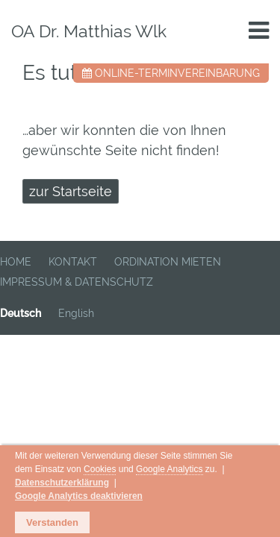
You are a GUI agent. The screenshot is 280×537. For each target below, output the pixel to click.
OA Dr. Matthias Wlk (89, 31)
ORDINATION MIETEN (167, 262)
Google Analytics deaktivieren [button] (95, 497)
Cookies (174, 472)
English (76, 313)
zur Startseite (70, 191)
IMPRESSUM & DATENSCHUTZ (76, 282)
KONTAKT (73, 262)
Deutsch (20, 313)
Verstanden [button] (52, 523)
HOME (15, 262)
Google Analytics (54, 485)
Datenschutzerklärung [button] (179, 485)
